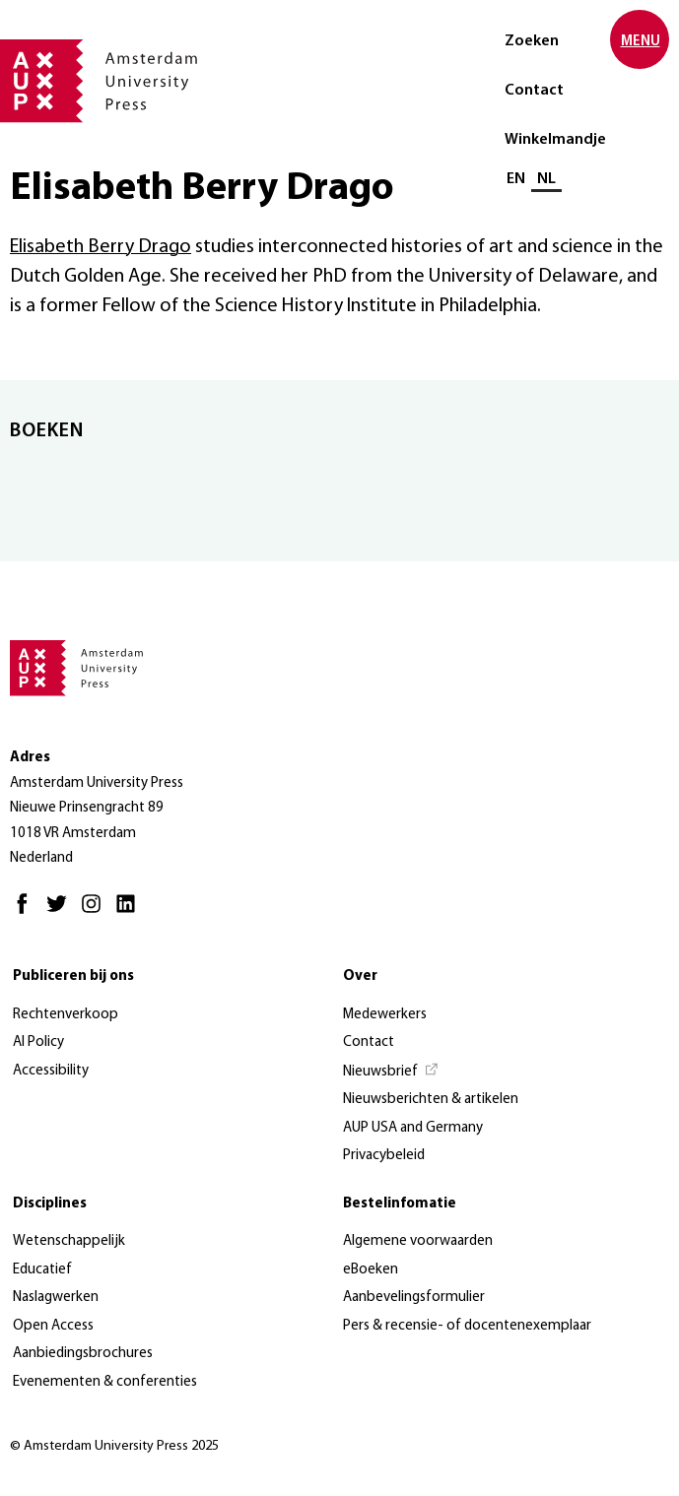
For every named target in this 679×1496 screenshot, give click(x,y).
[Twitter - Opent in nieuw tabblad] (61, 912)
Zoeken (532, 41)
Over (360, 976)
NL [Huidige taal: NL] (546, 179)
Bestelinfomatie (399, 1204)
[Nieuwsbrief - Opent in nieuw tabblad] (391, 1072)
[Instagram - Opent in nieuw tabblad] (96, 912)
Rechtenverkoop (65, 1015)
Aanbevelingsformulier (414, 1297)
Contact (534, 90)
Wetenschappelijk (69, 1241)
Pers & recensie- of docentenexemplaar (467, 1326)
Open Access (53, 1326)
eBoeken (370, 1270)
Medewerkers (385, 1015)
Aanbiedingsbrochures (83, 1353)
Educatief (42, 1270)
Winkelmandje (555, 140)
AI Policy (38, 1042)
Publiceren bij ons (73, 976)
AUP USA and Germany (413, 1128)
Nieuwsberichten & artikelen (430, 1099)
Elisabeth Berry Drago (100, 247)
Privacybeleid (384, 1155)
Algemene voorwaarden (418, 1241)
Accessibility (51, 1071)
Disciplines (50, 1204)
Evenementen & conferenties (105, 1382)
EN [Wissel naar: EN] (516, 179)
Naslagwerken (56, 1297)
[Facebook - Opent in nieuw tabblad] (27, 912)
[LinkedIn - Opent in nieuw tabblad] (130, 912)
